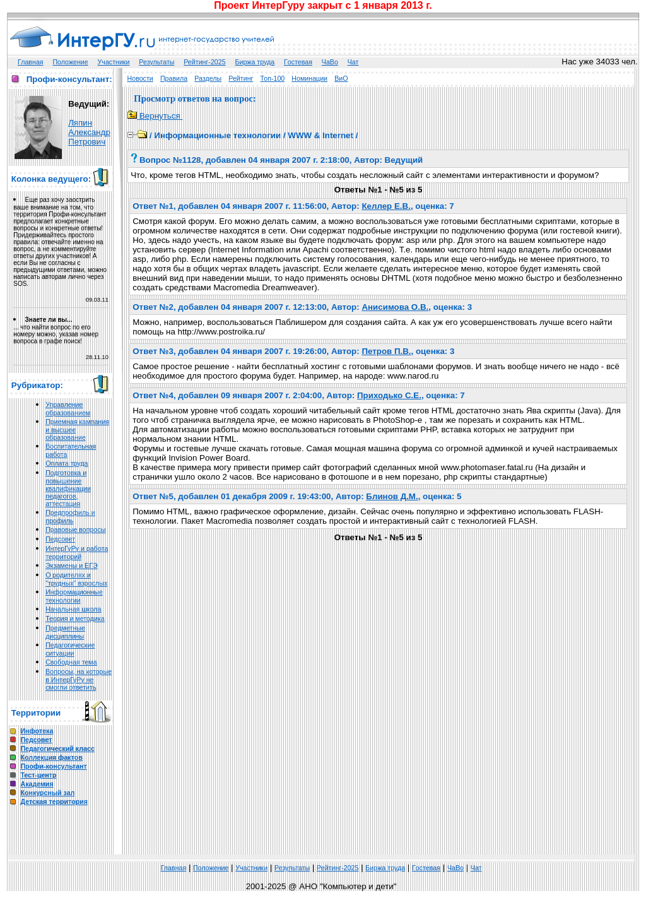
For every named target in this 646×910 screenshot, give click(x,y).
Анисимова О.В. (394, 307)
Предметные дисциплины (65, 632)
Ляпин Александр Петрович (89, 132)
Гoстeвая (298, 62)
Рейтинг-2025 (204, 62)
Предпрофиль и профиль (70, 516)
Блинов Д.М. (392, 496)
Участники (114, 62)
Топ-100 (273, 78)
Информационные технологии (74, 596)
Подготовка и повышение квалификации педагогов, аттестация (68, 488)
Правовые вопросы (75, 529)
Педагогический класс (57, 748)
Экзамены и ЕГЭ (71, 565)
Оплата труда (66, 463)
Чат (353, 62)
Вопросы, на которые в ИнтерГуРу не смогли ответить (78, 679)
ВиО (341, 78)
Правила (173, 78)
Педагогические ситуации (70, 649)
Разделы (207, 78)
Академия (36, 784)
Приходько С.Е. (389, 395)
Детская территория (54, 801)
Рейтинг (240, 78)
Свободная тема (71, 662)
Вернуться (154, 116)
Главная (31, 62)
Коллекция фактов (51, 757)
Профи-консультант (53, 766)
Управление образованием (67, 409)
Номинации (309, 78)
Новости (140, 78)
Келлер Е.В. (385, 206)
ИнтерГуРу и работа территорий (76, 552)
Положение (70, 62)
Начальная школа (73, 609)
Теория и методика (75, 618)
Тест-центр (38, 775)
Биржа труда (254, 62)
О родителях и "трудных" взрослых (76, 579)
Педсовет (60, 539)
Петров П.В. (386, 351)
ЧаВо (330, 62)
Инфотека (36, 731)
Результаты (156, 62)
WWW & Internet (320, 135)
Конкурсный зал (47, 792)
